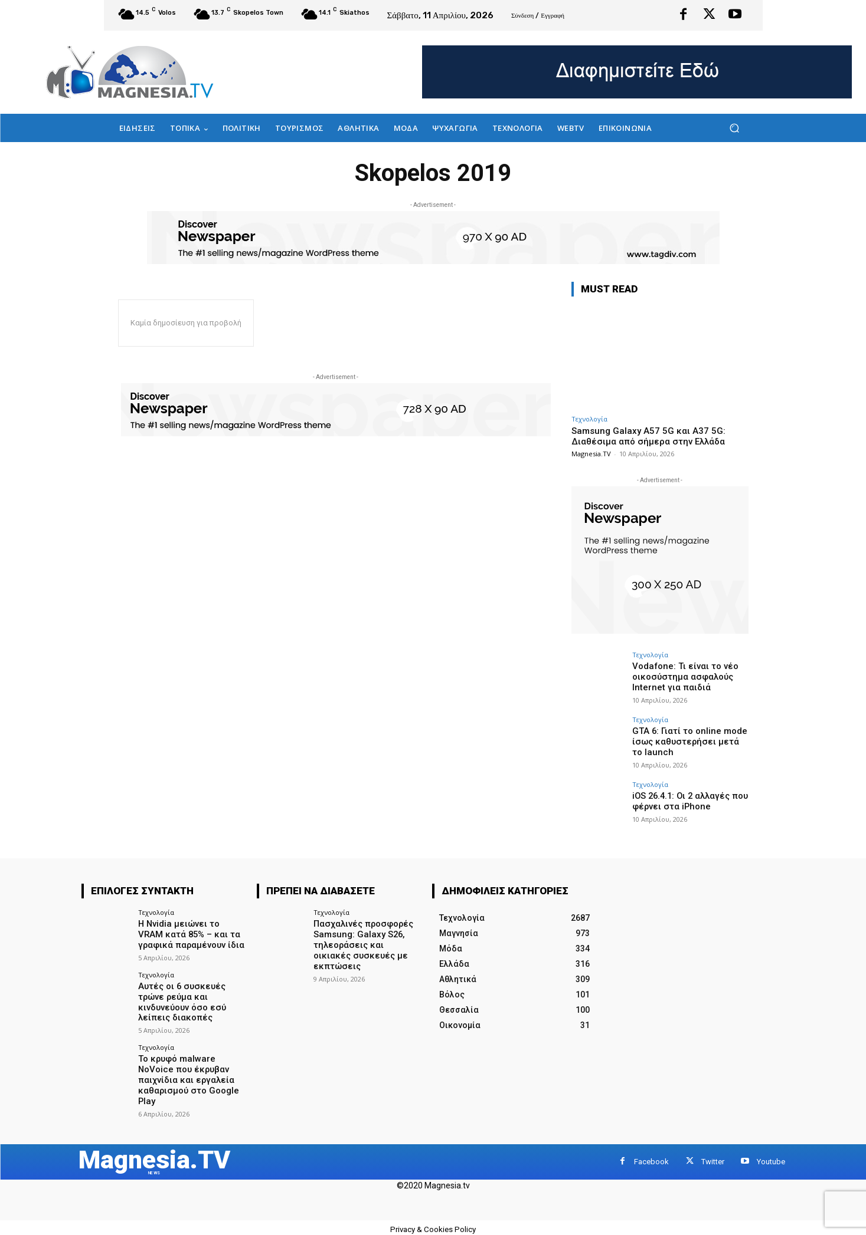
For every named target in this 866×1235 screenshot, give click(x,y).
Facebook (651, 1156)
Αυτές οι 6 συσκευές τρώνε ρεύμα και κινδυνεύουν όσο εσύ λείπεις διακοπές (180, 999)
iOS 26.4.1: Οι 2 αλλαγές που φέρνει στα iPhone (687, 801)
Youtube (771, 1156)
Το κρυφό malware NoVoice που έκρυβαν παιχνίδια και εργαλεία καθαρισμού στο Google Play (186, 1074)
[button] (735, 128)
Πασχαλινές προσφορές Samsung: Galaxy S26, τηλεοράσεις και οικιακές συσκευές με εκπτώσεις (365, 938)
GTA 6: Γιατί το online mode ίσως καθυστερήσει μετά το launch (688, 741)
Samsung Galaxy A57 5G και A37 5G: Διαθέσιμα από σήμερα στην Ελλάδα (648, 436)
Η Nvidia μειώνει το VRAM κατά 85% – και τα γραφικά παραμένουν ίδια (191, 934)
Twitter (712, 1156)
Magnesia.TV (591, 453)
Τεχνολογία (589, 419)
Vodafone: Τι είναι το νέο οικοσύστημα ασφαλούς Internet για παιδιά (681, 676)
